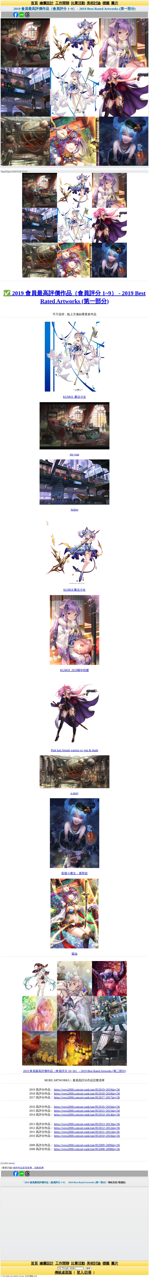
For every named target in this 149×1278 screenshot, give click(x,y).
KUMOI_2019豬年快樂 (74, 670)
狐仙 (74, 953)
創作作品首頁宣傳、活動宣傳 (28, 1167)
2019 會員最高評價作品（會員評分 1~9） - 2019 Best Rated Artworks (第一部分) (74, 9)
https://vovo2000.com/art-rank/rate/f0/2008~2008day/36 (87, 1149)
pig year (74, 454)
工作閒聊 (62, 3)
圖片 (114, 3)
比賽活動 (78, 3)
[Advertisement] (74, 1224)
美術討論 (94, 3)
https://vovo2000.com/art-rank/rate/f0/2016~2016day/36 (87, 1106)
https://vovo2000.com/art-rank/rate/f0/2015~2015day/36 (87, 1110)
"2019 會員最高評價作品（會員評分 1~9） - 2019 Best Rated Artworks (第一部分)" (65, 1182)
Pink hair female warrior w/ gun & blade (74, 750)
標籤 (105, 3)
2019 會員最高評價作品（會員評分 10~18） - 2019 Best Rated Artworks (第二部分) (74, 1071)
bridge (74, 509)
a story (74, 793)
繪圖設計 (47, 3)
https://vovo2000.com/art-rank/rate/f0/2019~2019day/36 (87, 1089)
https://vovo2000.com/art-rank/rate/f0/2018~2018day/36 (87, 1093)
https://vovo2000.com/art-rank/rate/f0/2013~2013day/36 (87, 1124)
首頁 (34, 3)
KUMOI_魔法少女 (74, 396)
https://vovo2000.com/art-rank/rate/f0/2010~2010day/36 (87, 1135)
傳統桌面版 (63, 1272)
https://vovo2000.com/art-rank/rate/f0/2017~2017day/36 (87, 1097)
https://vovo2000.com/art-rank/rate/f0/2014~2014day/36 (87, 1114)
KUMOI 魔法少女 (74, 589)
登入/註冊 (84, 1272)
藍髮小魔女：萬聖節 (74, 873)
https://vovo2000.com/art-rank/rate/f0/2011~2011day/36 (87, 1131)
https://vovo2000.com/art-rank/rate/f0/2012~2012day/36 (87, 1128)
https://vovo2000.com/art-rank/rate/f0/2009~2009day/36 (87, 1145)
